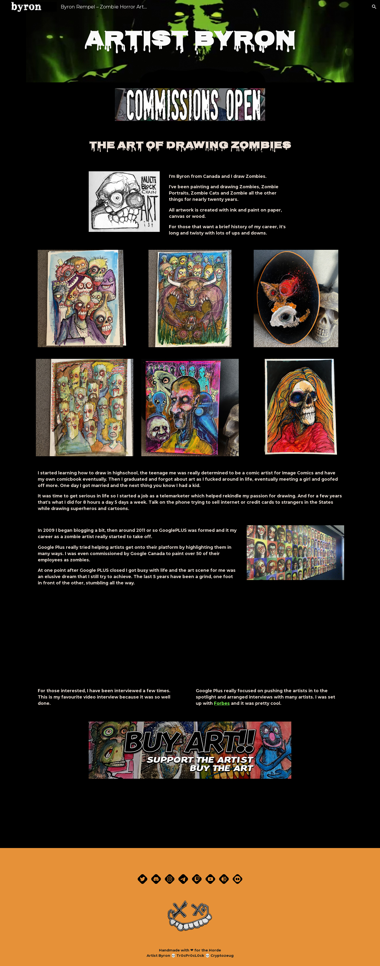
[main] (190, 41)
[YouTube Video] (269, 642)
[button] (374, 7)
